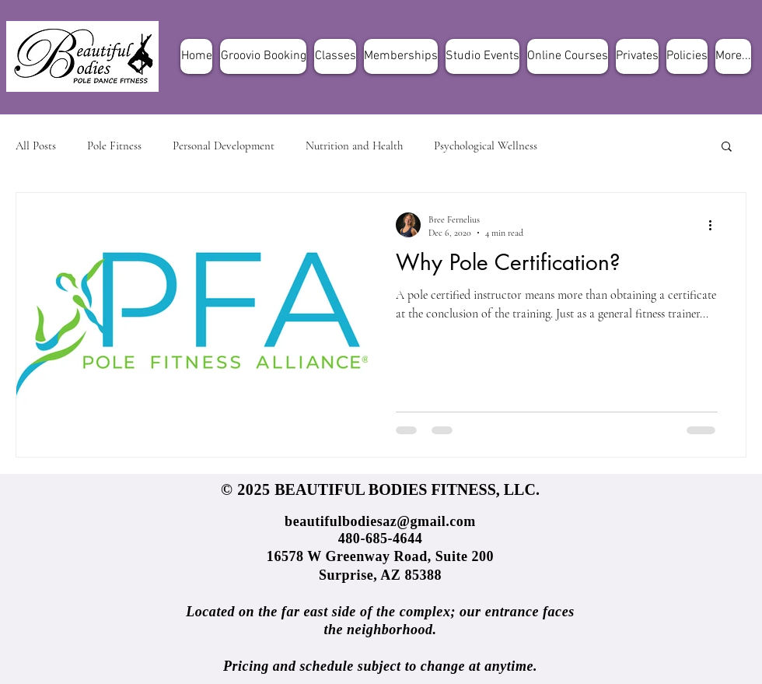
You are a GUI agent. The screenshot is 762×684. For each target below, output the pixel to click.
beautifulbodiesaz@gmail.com (380, 521)
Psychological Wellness (485, 146)
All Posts (36, 146)
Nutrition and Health (354, 146)
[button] (726, 147)
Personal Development (223, 146)
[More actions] (715, 225)
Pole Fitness (114, 146)
